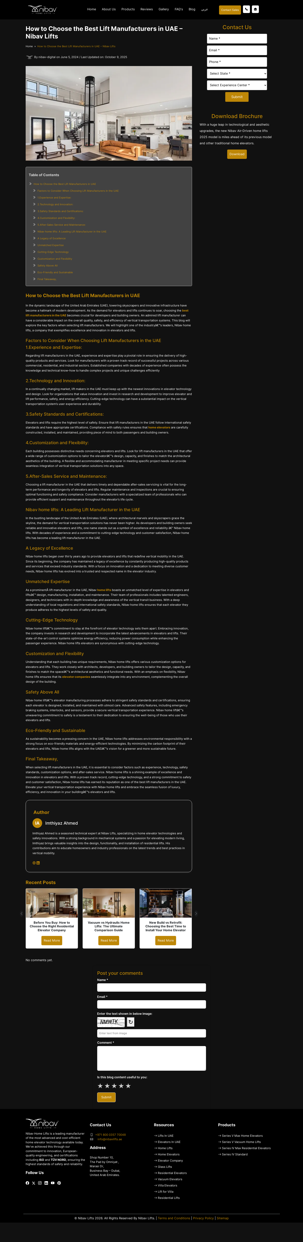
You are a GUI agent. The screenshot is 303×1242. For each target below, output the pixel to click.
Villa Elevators (167, 1185)
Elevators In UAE (169, 1142)
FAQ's (179, 9)
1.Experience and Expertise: (54, 197)
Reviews (147, 9)
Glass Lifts (165, 1167)
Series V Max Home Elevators (242, 1136)
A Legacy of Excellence (52, 238)
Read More (52, 940)
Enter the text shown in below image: (124, 1014)
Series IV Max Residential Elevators (246, 1148)
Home (91, 9)
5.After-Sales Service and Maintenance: (62, 224)
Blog (192, 9)
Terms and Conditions (174, 1218)
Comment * (105, 1042)
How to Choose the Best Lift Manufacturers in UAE (65, 183)
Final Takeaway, (47, 279)
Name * (102, 980)
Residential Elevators (172, 1173)
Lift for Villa (165, 1191)
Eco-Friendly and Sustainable (55, 272)
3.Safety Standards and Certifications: (61, 211)
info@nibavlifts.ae (110, 1139)
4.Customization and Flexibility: (56, 217)
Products (128, 9)
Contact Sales (230, 9)
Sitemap (223, 1218)
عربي (204, 9)
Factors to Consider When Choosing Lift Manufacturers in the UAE (78, 190)
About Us (109, 9)
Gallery (164, 9)
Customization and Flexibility (55, 258)
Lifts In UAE (166, 1136)
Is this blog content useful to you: (122, 1077)
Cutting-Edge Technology (53, 251)
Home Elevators (169, 1154)
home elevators (159, 427)
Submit (237, 97)
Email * (102, 997)
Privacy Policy (203, 1218)
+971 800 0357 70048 (110, 1135)
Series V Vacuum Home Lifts (241, 1142)
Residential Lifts (169, 1198)
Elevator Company (170, 1160)
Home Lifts (165, 1148)
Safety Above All (48, 265)
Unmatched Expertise (51, 245)
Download (237, 154)
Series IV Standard (235, 1154)
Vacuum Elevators (170, 1179)
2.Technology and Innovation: (55, 204)
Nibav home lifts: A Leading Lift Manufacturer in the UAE (72, 231)
